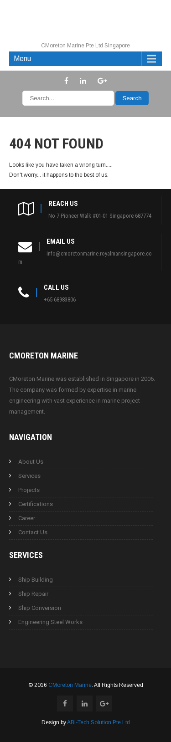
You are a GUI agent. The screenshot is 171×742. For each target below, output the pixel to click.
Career (26, 518)
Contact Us (32, 532)
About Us (30, 461)
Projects (29, 489)
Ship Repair (33, 593)
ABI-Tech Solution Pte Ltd (98, 722)
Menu (22, 58)
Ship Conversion (39, 607)
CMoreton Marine (70, 685)
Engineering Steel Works (50, 622)
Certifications (35, 504)
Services (29, 475)
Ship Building (35, 579)
